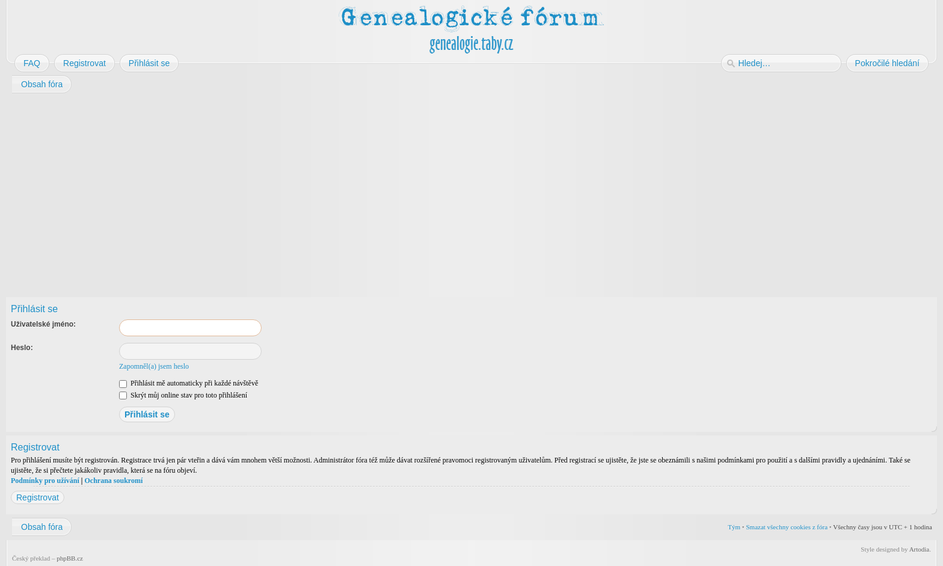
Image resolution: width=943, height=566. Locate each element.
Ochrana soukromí (113, 480)
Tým (734, 527)
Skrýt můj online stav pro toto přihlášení (183, 395)
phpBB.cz (70, 558)
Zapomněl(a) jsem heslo (154, 366)
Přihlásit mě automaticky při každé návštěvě (188, 383)
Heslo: (22, 347)
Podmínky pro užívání (45, 480)
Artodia (919, 549)
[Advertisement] (368, 191)
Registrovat (37, 497)
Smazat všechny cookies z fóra (787, 527)
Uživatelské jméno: (43, 324)
